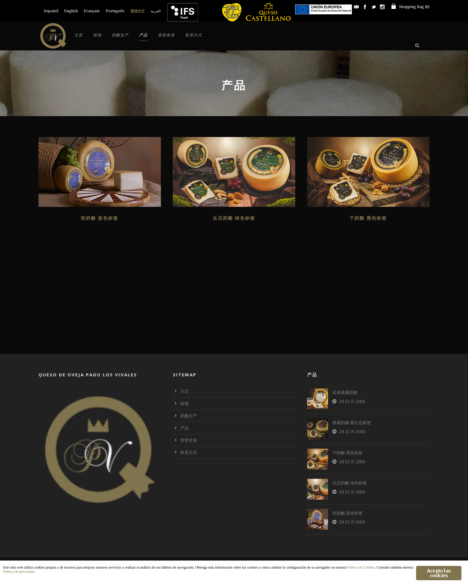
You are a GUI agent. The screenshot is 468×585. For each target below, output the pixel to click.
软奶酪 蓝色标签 (99, 218)
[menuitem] (51, 11)
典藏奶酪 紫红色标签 (351, 422)
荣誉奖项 (166, 35)
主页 (78, 35)
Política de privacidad (18, 571)
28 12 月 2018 (352, 401)
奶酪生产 (120, 35)
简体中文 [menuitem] (137, 11)
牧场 (97, 35)
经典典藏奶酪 (345, 392)
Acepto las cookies (439, 573)
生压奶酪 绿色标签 (234, 218)
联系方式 (193, 35)
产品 (143, 35)
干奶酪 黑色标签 (368, 218)
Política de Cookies (361, 567)
